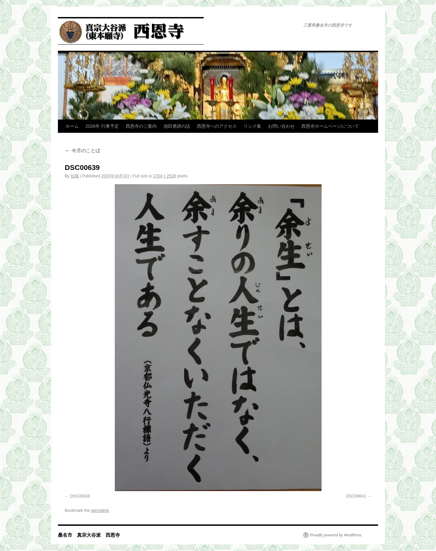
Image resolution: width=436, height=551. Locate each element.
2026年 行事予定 (102, 126)
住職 (75, 176)
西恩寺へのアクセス (217, 126)
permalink (100, 510)
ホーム (72, 126)
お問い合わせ (281, 126)
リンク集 (252, 126)
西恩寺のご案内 (141, 126)
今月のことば (82, 150)
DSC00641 (356, 496)
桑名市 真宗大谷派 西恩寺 (89, 535)
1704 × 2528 (164, 176)
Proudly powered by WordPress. (336, 535)
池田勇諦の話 (177, 126)
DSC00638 (80, 496)
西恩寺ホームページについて (330, 126)
